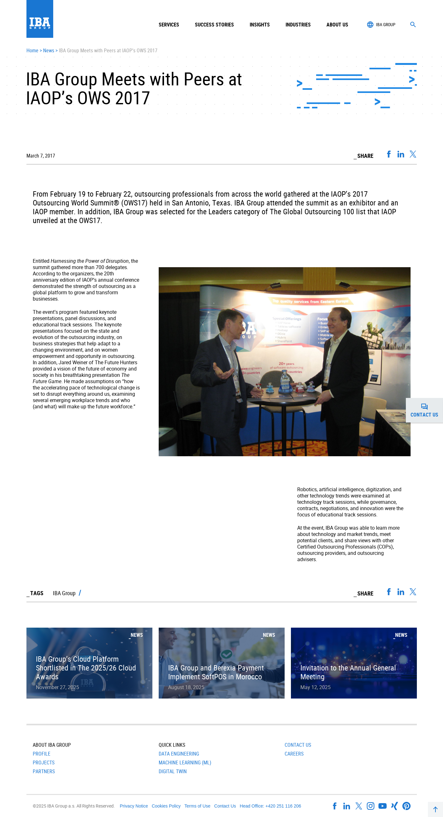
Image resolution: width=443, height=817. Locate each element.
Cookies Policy (166, 806)
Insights (260, 24)
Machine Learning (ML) (185, 762)
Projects (43, 762)
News (48, 51)
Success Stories (214, 24)
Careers (294, 753)
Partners (44, 771)
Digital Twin (173, 771)
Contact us (427, 410)
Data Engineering (179, 753)
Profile (41, 753)
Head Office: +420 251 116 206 (270, 806)
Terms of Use (197, 806)
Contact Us (298, 744)
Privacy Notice (134, 806)
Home (32, 51)
